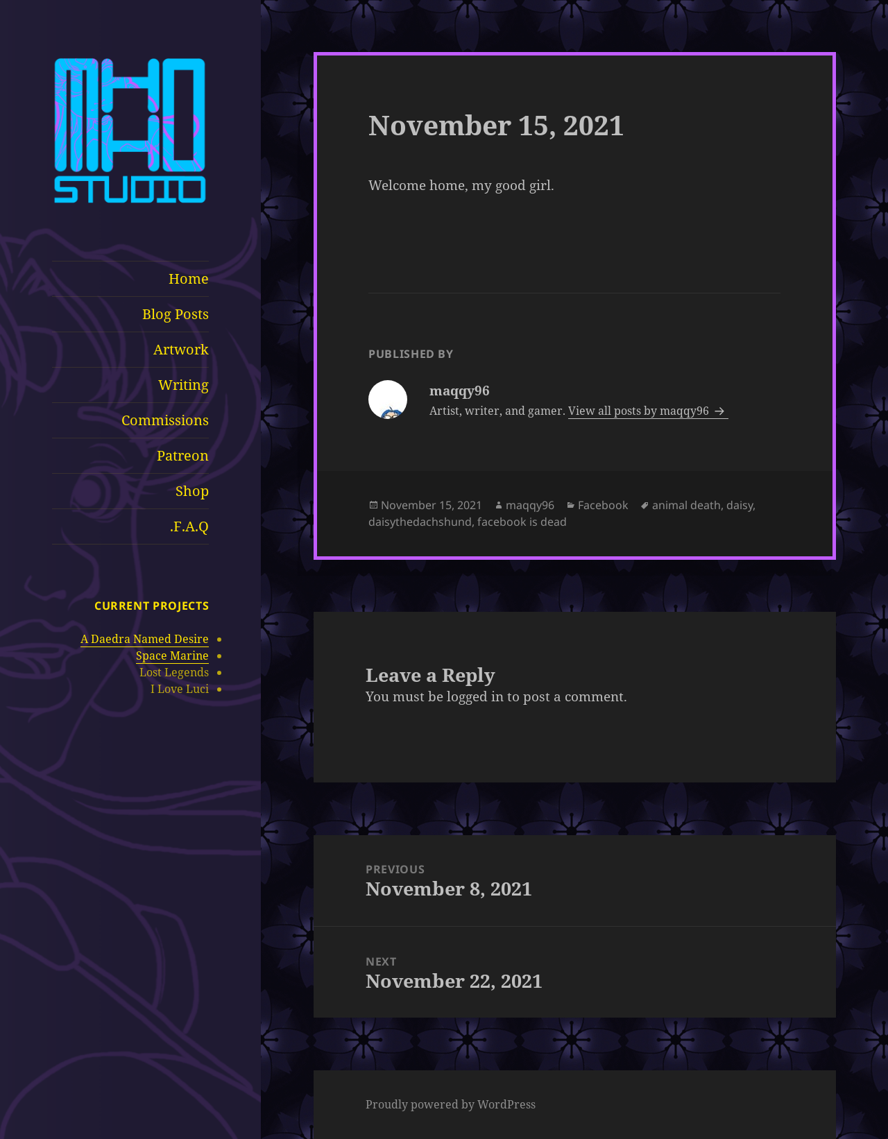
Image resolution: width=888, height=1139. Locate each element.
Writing (183, 384)
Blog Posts (175, 314)
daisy (739, 505)
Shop (192, 490)
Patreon (183, 455)
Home (189, 278)
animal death (686, 505)
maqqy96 (530, 505)
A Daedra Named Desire (144, 638)
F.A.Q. (189, 526)
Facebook (603, 505)
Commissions (165, 420)
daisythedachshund (420, 521)
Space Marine (172, 655)
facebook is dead (522, 521)
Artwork (181, 349)
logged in (475, 696)
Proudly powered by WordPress (451, 1104)
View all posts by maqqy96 (640, 410)
